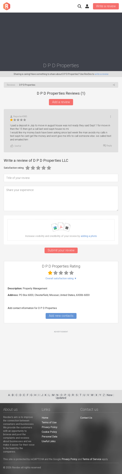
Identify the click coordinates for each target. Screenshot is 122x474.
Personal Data (49, 436)
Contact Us (86, 417)
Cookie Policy (49, 431)
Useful (15, 146)
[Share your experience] (61, 198)
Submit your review (61, 250)
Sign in (87, 6)
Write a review (106, 6)
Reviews (11, 85)
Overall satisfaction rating (61, 278)
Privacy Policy (49, 427)
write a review (102, 74)
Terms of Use (49, 422)
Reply (107, 145)
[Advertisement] (61, 36)
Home (45, 417)
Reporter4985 (18, 116)
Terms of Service (91, 459)
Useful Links (49, 441)
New (110, 395)
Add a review (61, 102)
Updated (61, 397)
